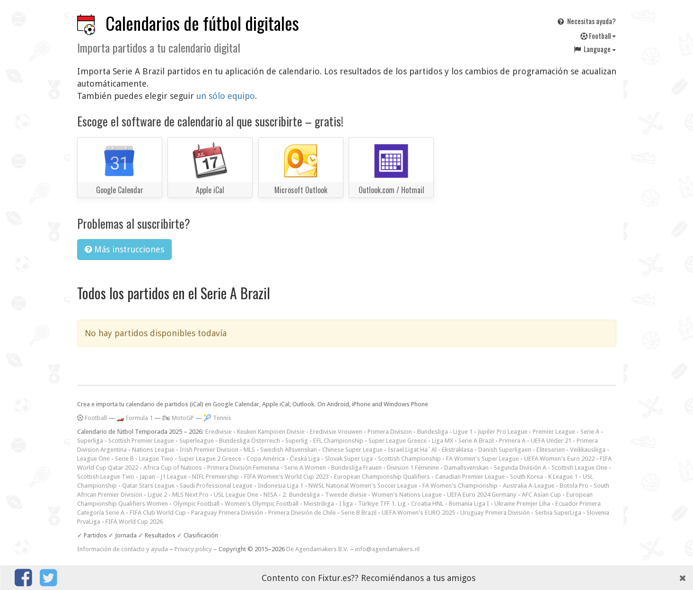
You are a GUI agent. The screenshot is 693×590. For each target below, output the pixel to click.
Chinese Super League (352, 449)
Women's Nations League (407, 494)
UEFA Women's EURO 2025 (418, 512)
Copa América (265, 458)
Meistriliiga (319, 503)
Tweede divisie (346, 494)
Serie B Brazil (359, 512)
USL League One (236, 494)
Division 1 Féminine (413, 467)
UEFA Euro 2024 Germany (482, 494)
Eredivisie (218, 431)
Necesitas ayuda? (585, 21)
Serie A (589, 431)
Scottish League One (579, 467)
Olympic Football (196, 503)
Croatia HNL (427, 503)
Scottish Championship (409, 458)
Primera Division (390, 431)
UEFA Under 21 (551, 440)
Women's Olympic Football (261, 503)
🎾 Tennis (217, 417)
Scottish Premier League (141, 440)
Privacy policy (193, 549)
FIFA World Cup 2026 (134, 521)
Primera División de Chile (302, 512)
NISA (270, 494)
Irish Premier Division (209, 449)
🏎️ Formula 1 (134, 417)
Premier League (554, 431)
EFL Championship (338, 440)
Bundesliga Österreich (249, 440)
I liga (346, 503)
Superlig (296, 440)
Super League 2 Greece (209, 458)
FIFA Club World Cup (158, 512)
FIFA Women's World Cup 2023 (286, 476)
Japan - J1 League (163, 476)
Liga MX (442, 440)
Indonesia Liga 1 (280, 485)
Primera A (512, 440)
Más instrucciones (124, 249)
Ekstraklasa (457, 449)
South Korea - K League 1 (544, 476)
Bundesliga (432, 431)
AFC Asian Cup (541, 494)
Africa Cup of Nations (172, 467)
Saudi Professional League (216, 485)
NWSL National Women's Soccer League (362, 485)
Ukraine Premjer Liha (522, 503)
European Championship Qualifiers (382, 476)
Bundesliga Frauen (356, 467)
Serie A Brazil (476, 440)
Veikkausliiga (587, 449)
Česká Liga (305, 458)
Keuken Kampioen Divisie (271, 431)
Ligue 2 (157, 494)
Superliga (90, 440)
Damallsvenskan (466, 467)
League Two (156, 458)
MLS (249, 449)
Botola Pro (574, 485)
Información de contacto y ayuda (122, 549)
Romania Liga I (469, 503)
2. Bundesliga (301, 494)
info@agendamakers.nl (387, 549)
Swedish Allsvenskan (288, 449)
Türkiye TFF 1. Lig (382, 503)
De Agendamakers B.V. (317, 549)
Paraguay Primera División (227, 512)
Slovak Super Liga (349, 458)
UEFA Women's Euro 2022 (559, 458)
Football (598, 35)
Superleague (196, 440)
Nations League (153, 449)
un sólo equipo (225, 96)
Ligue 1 (463, 431)
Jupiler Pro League (502, 431)
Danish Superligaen (504, 449)
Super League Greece (397, 440)
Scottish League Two (105, 476)
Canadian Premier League (470, 476)
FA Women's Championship (460, 485)
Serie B (124, 458)
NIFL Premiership (215, 476)
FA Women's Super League (482, 458)
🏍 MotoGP (178, 417)
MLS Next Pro (190, 494)
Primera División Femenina (243, 467)
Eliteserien (550, 449)
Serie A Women (305, 467)
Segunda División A (520, 467)
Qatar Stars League (148, 485)
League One (93, 458)
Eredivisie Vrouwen (336, 431)
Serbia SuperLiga (558, 512)
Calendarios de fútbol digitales (202, 23)
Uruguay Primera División (495, 512)
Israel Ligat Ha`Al (412, 449)
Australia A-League (528, 485)
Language (594, 49)
